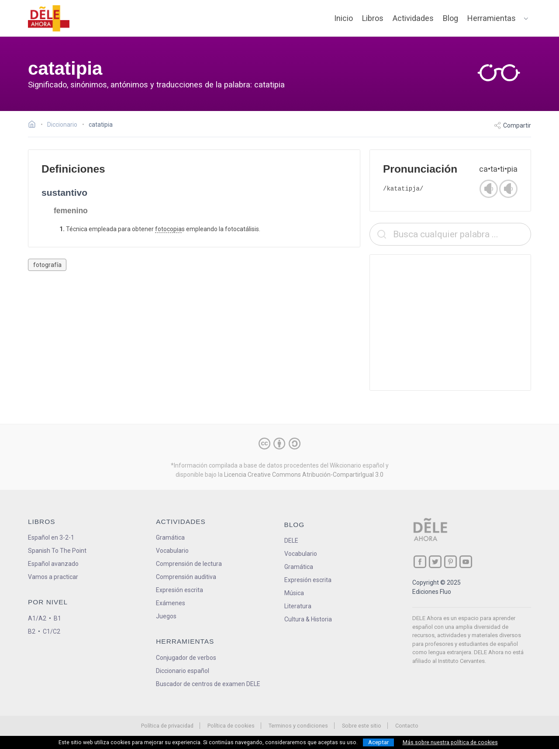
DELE (291, 540)
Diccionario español (182, 670)
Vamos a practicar (53, 576)
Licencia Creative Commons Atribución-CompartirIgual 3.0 (303, 474)
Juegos (166, 616)
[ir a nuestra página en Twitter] (435, 561)
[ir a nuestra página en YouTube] (465, 561)
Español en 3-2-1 (51, 537)
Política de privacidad (167, 725)
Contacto (406, 725)
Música (294, 592)
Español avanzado (53, 563)
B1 (57, 618)
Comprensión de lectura (189, 563)
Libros (372, 18)
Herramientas (491, 18)
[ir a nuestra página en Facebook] (420, 561)
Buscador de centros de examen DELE (208, 683)
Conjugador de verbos (186, 657)
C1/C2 (51, 631)
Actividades (413, 18)
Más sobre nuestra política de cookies (450, 742)
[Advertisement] (450, 322)
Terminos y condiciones (298, 725)
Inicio (343, 18)
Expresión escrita (179, 589)
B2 (31, 631)
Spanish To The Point (57, 550)
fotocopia (168, 228)
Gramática (170, 537)
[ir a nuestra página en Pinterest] (450, 561)
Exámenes (170, 603)
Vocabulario (172, 550)
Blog (450, 18)
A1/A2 (37, 618)
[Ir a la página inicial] (34, 125)
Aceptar (378, 742)
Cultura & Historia (308, 619)
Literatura (297, 606)
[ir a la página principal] (49, 18)
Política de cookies (231, 725)
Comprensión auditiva (186, 576)
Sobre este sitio (361, 725)
